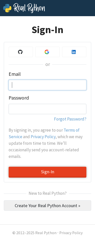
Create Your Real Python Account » (47, 205)
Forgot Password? (70, 119)
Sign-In (47, 172)
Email (15, 74)
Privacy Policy (43, 136)
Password (19, 98)
